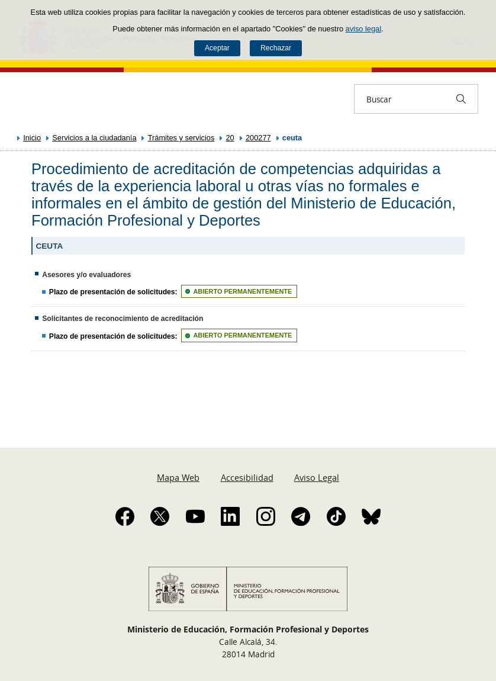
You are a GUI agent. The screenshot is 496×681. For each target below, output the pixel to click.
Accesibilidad (247, 477)
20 (230, 137)
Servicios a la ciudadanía (94, 137)
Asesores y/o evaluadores (86, 275)
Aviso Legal (316, 477)
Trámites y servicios (181, 137)
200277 (258, 137)
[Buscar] (461, 99)
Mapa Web (178, 477)
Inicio (32, 137)
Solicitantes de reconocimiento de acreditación (122, 318)
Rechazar (275, 48)
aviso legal (363, 28)
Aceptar (217, 48)
